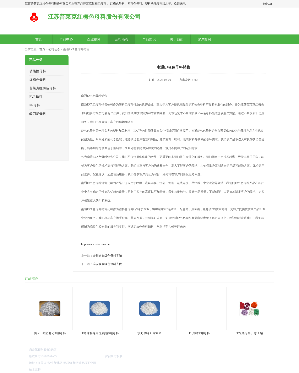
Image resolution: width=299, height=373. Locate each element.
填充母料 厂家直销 (149, 333)
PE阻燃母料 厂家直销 (249, 333)
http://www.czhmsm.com (95, 244)
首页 (38, 39)
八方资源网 (51, 369)
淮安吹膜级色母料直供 (107, 264)
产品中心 (66, 39)
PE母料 (34, 105)
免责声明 (65, 369)
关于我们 (176, 39)
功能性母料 (37, 71)
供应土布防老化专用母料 (50, 333)
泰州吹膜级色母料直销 (107, 255)
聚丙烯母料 (37, 113)
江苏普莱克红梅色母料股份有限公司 (81, 356)
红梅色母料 (37, 79)
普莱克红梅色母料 (42, 88)
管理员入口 (79, 369)
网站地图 (93, 369)
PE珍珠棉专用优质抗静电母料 (100, 333)
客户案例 (204, 39)
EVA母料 (35, 96)
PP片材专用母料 (199, 333)
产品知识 (149, 39)
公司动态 (121, 39)
